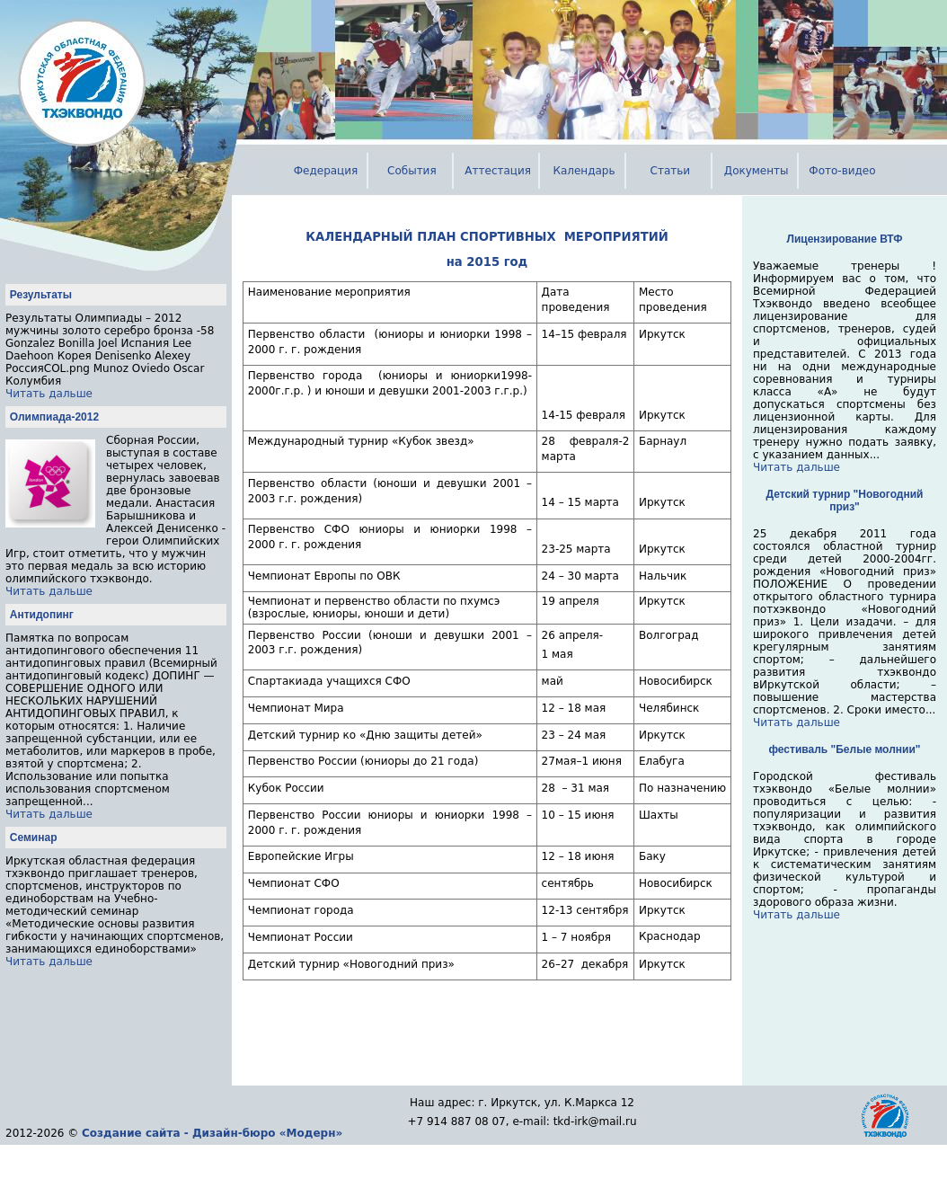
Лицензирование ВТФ (845, 239)
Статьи (671, 170)
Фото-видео (842, 170)
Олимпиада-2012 (54, 417)
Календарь (584, 170)
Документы (756, 170)
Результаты (41, 294)
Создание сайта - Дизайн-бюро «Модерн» (212, 1133)
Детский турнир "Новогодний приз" (845, 500)
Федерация (326, 170)
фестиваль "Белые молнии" (845, 749)
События (412, 170)
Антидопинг (42, 614)
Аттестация (498, 170)
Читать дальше (49, 393)
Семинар (34, 837)
